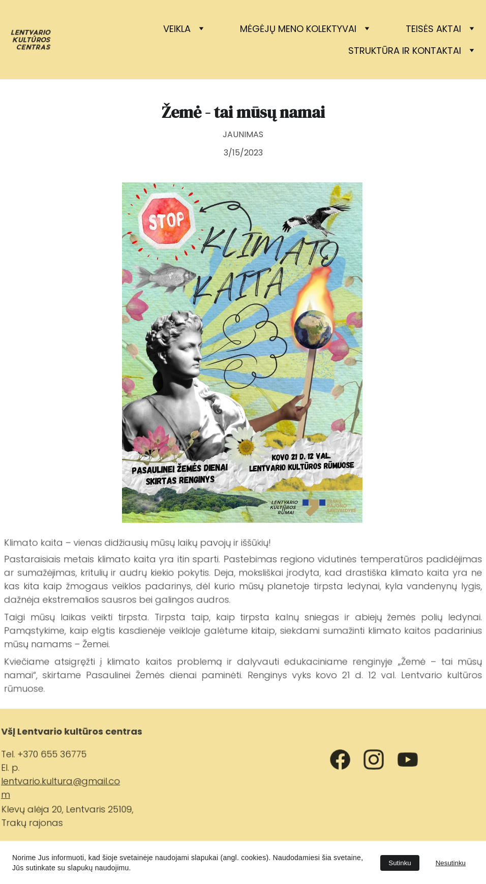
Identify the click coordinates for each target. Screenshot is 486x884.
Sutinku (399, 863)
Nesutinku (451, 863)
